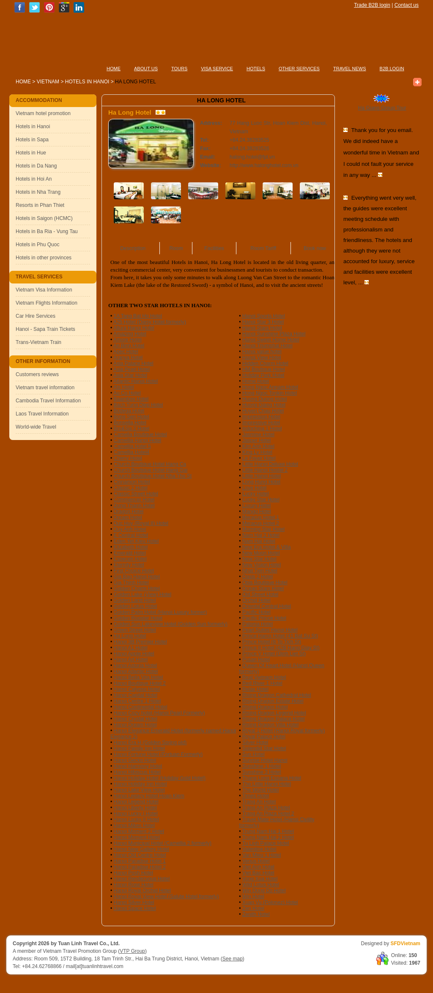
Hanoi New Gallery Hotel (141, 849)
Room (176, 248)
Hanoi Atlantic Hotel (136, 671)
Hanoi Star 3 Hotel (263, 322)
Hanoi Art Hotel (131, 660)
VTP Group (132, 951)
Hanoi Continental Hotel (140, 707)
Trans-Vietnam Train (38, 342)
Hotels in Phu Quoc (37, 245)
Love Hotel (254, 488)
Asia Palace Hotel (133, 363)
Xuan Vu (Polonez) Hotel (270, 902)
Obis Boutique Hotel (265, 583)
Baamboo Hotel (131, 399)
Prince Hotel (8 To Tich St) (271, 642)
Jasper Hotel (256, 440)
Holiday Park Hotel (263, 375)
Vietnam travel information (45, 388)
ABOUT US (146, 68)
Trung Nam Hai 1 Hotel (268, 831)
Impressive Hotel (261, 423)
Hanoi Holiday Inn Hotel (140, 784)
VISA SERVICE (217, 68)
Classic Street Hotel (136, 494)
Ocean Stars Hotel (263, 588)
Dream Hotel (128, 517)
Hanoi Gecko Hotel (135, 760)
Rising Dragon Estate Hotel (273, 701)
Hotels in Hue (31, 153)
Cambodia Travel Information (48, 401)
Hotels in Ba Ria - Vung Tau (47, 231)
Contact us (407, 5)
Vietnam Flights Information (46, 303)
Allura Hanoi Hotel (133, 328)
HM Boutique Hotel (263, 369)
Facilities (214, 248)
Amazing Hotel (129, 334)
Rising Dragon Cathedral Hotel (276, 695)
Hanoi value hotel (262, 352)
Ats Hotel (123, 387)
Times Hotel (255, 796)
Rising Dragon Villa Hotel (270, 725)
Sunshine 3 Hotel (261, 772)
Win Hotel (253, 896)
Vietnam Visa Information (44, 290)
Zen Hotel (253, 908)
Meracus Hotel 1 (260, 517)
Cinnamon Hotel (132, 482)
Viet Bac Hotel (258, 873)
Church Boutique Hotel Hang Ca (150, 464)
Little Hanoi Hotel (261, 476)
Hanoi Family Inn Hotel (139, 748)
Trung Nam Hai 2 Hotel (268, 837)
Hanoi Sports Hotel (263, 316)
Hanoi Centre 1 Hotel (137, 701)
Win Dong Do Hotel (264, 891)
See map (232, 959)
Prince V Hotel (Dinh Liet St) (274, 654)
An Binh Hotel (128, 346)
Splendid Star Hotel (264, 748)
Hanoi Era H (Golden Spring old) (150, 742)
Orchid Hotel (256, 600)
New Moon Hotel (261, 553)
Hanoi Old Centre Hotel (140, 855)
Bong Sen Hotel (131, 417)
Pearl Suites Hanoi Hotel (270, 630)
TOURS (179, 68)
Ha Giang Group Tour (382, 108)
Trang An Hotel (259, 802)
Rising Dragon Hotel (265, 707)
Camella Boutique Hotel (140, 434)
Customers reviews (37, 374)
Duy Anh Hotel (130, 529)
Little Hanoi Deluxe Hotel (270, 464)
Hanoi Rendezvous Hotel (142, 879)
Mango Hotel (256, 511)
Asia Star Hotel (130, 375)
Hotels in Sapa (32, 140)
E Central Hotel (131, 535)
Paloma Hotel (257, 624)
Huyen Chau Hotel (263, 411)
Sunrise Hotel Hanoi (265, 760)
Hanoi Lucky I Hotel (136, 814)
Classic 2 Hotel (131, 488)
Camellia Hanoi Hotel (138, 440)
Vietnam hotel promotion (43, 113)
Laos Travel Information (42, 414)
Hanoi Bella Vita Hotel (138, 677)
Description (132, 248)
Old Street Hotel (260, 594)
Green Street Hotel (135, 630)
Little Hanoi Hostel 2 (265, 470)
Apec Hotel (125, 352)
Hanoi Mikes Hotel (134, 825)
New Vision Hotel (261, 565)
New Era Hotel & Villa (266, 547)
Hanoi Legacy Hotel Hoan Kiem (149, 796)
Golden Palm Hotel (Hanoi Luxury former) (160, 612)
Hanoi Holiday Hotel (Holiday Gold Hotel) (160, 778)
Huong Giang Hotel (263, 405)
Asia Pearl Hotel (131, 369)
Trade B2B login (372, 5)
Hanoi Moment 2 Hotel (139, 831)
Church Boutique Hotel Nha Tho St (153, 476)
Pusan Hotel (256, 660)
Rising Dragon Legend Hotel (274, 713)
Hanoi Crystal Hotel (135, 719)
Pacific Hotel (256, 612)
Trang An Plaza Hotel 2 (268, 814)
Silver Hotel (255, 742)
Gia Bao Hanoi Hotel (137, 577)
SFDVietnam (405, 943)
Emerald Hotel (130, 553)
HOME (114, 68)
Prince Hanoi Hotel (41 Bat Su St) (280, 636)
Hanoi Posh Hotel (133, 873)
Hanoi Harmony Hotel (138, 766)
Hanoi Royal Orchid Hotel (142, 891)
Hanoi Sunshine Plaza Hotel (273, 334)
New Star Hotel (259, 559)
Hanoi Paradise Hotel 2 (140, 867)
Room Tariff (263, 248)
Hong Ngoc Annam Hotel (270, 387)
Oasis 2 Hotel (257, 577)
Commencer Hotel (134, 500)
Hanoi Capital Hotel (135, 695)
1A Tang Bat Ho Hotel (138, 316)
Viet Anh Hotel (258, 867)
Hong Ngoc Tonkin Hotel (269, 393)
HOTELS (256, 68)
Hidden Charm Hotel (265, 363)
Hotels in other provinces (43, 258)
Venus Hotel (256, 861)
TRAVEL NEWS (349, 68)
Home (23, 82)
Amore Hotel (127, 340)
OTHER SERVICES (299, 68)
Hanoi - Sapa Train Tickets (45, 329)
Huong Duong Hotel (264, 399)
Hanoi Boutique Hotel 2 (140, 683)
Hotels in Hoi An (34, 179)
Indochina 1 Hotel (262, 429)
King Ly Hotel (257, 452)
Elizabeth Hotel (131, 547)
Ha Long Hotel (130, 636)
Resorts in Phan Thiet (40, 205)
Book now (315, 248)
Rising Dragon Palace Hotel (273, 719)
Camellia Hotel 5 (132, 446)
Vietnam (48, 82)
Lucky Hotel (255, 494)
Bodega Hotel (129, 411)
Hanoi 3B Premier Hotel (140, 642)
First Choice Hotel (134, 571)
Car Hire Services (35, 316)
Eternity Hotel (129, 565)
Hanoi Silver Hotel (134, 902)
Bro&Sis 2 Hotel (132, 429)
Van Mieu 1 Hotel (261, 855)
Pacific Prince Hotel (264, 618)
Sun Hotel (253, 754)
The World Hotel (260, 790)
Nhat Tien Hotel (259, 571)
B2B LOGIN (392, 68)
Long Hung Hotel (261, 482)
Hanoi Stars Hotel (262, 328)
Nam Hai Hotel (258, 541)
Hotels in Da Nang (36, 166)
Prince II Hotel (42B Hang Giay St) (281, 648)
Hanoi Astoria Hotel (135, 665)
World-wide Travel (36, 427)
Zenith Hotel (256, 914)
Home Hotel (255, 381)
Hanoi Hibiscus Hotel (137, 772)
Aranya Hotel (128, 357)
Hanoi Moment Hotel (137, 837)
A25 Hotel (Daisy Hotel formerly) (149, 322)
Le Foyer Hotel (259, 458)
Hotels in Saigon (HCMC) (44, 218)
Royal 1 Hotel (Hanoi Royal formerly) (283, 731)
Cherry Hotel (128, 458)
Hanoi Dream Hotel (135, 725)
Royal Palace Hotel (263, 737)
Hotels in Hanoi (88, 82)
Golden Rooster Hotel (138, 618)
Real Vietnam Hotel (264, 677)
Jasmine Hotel (258, 434)
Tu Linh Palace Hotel (265, 843)
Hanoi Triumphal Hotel (267, 346)
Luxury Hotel (256, 506)
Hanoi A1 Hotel (131, 648)
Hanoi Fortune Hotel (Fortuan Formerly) (158, 754)
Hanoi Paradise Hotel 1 (140, 861)
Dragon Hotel (129, 511)
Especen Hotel (130, 559)
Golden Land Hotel (135, 600)
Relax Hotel (255, 689)
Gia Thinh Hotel (131, 583)
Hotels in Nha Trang (38, 192)
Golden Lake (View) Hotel (143, 594)
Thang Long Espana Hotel (271, 778)
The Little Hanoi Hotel (266, 784)
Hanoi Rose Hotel (133, 885)
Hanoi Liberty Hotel (135, 808)
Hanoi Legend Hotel (136, 802)
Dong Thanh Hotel (134, 506)
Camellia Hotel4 (132, 452)
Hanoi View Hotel (261, 357)
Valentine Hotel (259, 849)
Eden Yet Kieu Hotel (136, 541)
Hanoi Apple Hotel (134, 654)
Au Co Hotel (127, 393)
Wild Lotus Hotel (260, 885)
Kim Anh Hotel (258, 446)
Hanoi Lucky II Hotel (136, 819)
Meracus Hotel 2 (260, 523)
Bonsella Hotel (130, 423)
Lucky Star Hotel (261, 500)
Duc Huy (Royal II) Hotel (141, 523)
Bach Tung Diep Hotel (138, 405)
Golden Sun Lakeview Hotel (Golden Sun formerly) (170, 624)
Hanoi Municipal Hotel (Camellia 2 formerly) (162, 843)
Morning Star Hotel (263, 529)
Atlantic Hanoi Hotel (135, 381)
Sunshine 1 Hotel (261, 766)
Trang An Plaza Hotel (266, 808)
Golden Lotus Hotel (135, 606)
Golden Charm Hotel (137, 588)
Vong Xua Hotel (259, 879)
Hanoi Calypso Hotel (137, 689)
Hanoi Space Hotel (135, 908)
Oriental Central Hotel (266, 606)
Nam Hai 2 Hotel (261, 535)
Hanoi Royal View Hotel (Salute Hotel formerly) (166, 896)
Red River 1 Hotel (262, 683)
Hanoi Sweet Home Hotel (270, 340)
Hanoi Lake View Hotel (139, 790)
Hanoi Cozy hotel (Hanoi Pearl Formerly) (159, 713)
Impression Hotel (261, 417)
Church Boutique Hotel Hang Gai (151, 470)
